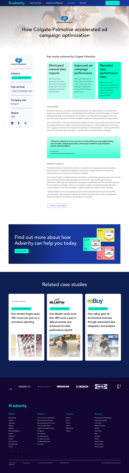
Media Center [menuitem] (69, 428)
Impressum (11, 464)
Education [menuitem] (97, 436)
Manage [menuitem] (11, 425)
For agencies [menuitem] (40, 431)
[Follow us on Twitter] (24, 454)
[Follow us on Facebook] (20, 454)
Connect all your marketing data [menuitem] (46, 418)
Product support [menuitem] (99, 446)
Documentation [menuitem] (99, 444)
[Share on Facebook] (18, 123)
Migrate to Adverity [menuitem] (100, 425)
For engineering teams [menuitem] (43, 439)
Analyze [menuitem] (11, 433)
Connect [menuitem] (11, 420)
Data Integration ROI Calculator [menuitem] (103, 418)
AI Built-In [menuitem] (11, 428)
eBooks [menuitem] (97, 428)
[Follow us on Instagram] (29, 454)
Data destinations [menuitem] (13, 444)
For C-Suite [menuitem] (40, 444)
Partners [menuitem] (68, 425)
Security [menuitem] (68, 418)
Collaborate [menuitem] (12, 436)
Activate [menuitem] (11, 439)
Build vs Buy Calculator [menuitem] (101, 420)
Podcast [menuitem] (97, 439)
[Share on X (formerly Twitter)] (25, 123)
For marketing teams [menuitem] (42, 436)
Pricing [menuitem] (10, 446)
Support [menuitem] (68, 431)
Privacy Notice (27, 463)
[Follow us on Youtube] (15, 454)
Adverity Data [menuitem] (12, 418)
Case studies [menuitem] (98, 431)
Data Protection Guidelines (45, 463)
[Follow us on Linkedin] (10, 454)
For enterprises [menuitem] (41, 433)
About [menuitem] (67, 420)
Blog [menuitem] (96, 433)
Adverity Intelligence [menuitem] (14, 431)
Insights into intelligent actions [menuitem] (45, 428)
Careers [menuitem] (68, 423)
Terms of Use (12, 463)
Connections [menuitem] (98, 423)
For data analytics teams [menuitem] (43, 441)
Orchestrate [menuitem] (12, 423)
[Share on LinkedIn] (12, 123)
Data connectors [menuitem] (13, 441)
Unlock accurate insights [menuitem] (43, 425)
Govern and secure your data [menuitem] (45, 420)
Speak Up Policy (64, 463)
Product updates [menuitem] (99, 441)
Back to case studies (58, 205)
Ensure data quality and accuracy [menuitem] (46, 423)
